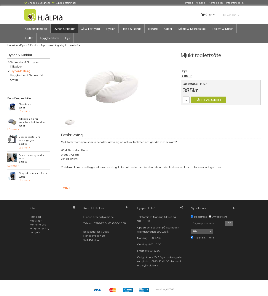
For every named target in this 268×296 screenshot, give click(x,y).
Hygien (110, 29)
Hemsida (12, 45)
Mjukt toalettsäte (70, 45)
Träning (153, 29)
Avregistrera (219, 216)
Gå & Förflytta (90, 29)
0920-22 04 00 (102, 223)
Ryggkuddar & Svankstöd (26, 75)
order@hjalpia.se (103, 217)
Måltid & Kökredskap (192, 29)
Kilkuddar (16, 66)
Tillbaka (67, 188)
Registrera (200, 216)
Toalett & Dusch (222, 29)
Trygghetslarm (49, 38)
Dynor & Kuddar (64, 29)
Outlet (29, 38)
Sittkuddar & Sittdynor (24, 62)
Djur (67, 38)
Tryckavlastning (50, 45)
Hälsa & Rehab (131, 29)
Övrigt (14, 79)
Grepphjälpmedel (36, 29)
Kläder (168, 29)
